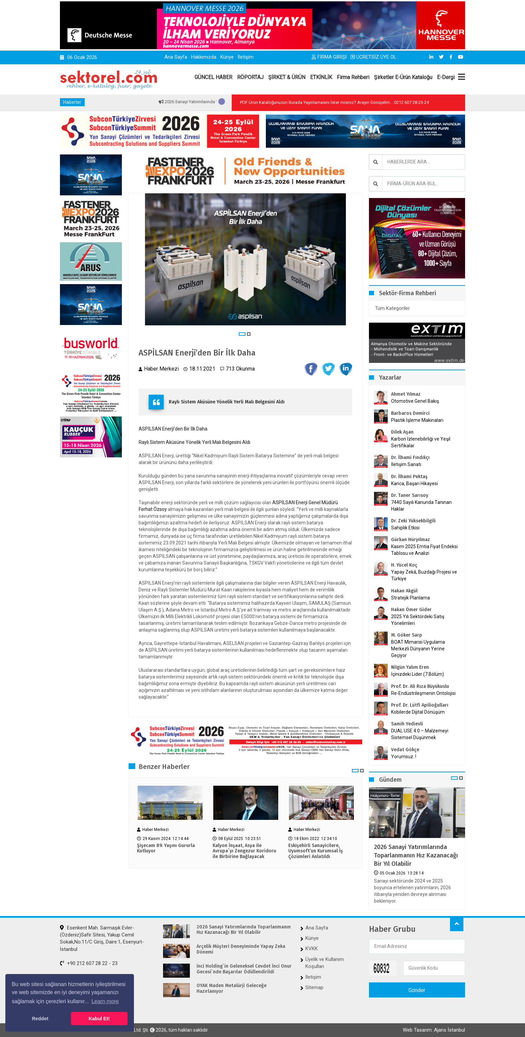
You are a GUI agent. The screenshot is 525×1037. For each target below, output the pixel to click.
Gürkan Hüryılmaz (410, 539)
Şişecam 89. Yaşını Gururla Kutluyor (166, 848)
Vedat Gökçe (405, 750)
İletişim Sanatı (414, 464)
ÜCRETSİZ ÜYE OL (373, 57)
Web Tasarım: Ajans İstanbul (434, 1030)
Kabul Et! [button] (99, 1018)
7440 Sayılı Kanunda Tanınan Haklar (421, 506)
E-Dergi (446, 77)
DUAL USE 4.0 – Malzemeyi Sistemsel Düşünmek (419, 734)
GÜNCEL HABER (213, 77)
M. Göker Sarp (406, 635)
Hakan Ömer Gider (411, 609)
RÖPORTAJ (250, 77)
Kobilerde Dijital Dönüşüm (418, 712)
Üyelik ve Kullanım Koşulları (324, 962)
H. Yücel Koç (404, 565)
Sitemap (314, 987)
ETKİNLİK (321, 77)
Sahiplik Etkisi (405, 527)
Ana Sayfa (175, 57)
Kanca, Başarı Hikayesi (414, 483)
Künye (227, 57)
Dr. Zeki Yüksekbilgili (413, 521)
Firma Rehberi (353, 77)
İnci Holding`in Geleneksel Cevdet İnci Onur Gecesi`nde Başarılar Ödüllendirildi (244, 969)
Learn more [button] (105, 1001)
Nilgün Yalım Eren (410, 667)
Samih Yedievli (407, 724)
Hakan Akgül (404, 591)
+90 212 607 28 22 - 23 (89, 963)
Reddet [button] (40, 1018)
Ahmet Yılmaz (406, 394)
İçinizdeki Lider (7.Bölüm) (417, 674)
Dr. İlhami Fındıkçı (410, 457)
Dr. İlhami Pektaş (409, 476)
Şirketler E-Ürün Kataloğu (403, 77)
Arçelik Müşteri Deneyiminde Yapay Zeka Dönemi (241, 949)
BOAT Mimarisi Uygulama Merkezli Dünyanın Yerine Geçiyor (418, 648)
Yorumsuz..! (403, 756)
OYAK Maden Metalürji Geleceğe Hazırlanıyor (232, 988)
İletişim (245, 57)
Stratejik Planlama (410, 597)
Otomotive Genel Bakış (415, 401)
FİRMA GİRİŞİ (329, 57)
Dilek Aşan (402, 432)
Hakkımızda (203, 57)
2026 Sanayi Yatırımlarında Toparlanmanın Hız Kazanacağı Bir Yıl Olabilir (416, 855)
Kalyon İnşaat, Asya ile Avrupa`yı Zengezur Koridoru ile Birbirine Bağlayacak (244, 851)
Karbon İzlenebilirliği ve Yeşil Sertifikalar (420, 442)
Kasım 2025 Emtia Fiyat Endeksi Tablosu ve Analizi (424, 550)
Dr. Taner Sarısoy (409, 495)
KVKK (311, 949)
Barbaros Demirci (410, 413)
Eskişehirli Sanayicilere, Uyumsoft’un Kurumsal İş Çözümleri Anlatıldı (315, 851)
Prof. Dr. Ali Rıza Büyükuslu (420, 686)
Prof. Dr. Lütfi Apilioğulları (419, 705)
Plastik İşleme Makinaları (417, 420)
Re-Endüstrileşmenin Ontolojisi (423, 693)
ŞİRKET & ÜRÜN (286, 77)
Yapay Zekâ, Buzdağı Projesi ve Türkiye (424, 575)
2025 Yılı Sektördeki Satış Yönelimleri (417, 620)
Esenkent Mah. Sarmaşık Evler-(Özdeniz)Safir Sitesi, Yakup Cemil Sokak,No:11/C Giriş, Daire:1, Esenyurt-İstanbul (102, 938)
